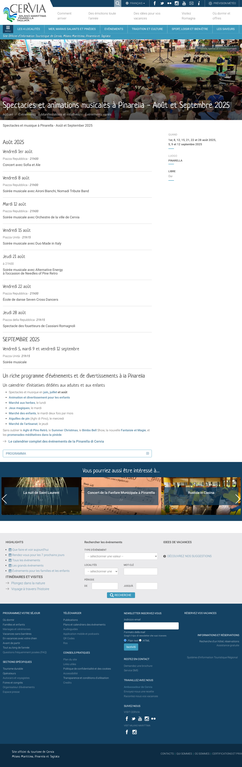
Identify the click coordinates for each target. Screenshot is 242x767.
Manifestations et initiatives (60, 114)
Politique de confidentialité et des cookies (87, 668)
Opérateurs (9, 673)
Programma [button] (16, 453)
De (85, 585)
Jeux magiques (19, 408)
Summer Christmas (65, 430)
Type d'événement (95, 549)
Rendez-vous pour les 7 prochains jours (38, 555)
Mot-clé (129, 565)
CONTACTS (167, 753)
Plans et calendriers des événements (84, 624)
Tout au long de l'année (16, 647)
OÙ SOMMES (202, 753)
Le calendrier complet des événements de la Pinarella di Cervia (56, 441)
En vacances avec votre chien (20, 638)
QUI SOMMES (184, 753)
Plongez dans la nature (28, 583)
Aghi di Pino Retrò (35, 430)
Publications (70, 620)
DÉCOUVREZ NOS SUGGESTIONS (189, 556)
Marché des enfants (22, 413)
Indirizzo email (132, 619)
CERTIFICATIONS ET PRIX (227, 753)
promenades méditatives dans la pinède (34, 435)
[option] (41, 496)
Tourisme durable (13, 668)
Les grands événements (27, 565)
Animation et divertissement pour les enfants (39, 397)
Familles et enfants (14, 624)
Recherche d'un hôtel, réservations (219, 641)
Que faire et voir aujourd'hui (29, 549)
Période (89, 579)
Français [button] (137, 3)
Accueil (8, 114)
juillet (54, 392)
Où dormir (8, 620)
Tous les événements (24, 560)
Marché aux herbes (22, 403)
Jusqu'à (128, 585)
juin (45, 392)
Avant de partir (11, 643)
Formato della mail (145, 634)
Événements (27, 114)
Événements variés (98, 114)
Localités (90, 565)
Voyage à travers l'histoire (30, 589)
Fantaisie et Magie (133, 430)
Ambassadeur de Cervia (138, 687)
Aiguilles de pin (19, 418)
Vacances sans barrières (17, 633)
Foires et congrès (13, 682)
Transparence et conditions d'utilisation (86, 678)
